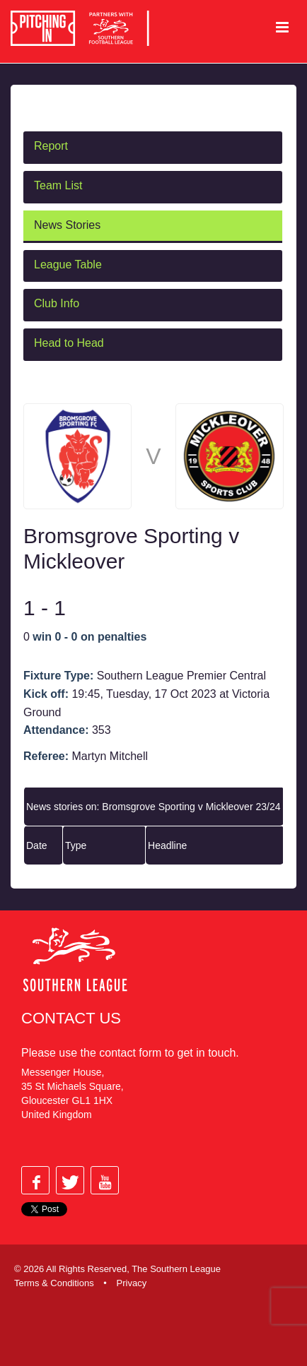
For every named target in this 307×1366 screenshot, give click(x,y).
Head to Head (69, 343)
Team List (58, 185)
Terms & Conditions (54, 1283)
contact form (130, 1053)
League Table (68, 265)
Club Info (56, 303)
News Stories (67, 225)
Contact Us (71, 1018)
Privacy (132, 1283)
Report (51, 146)
